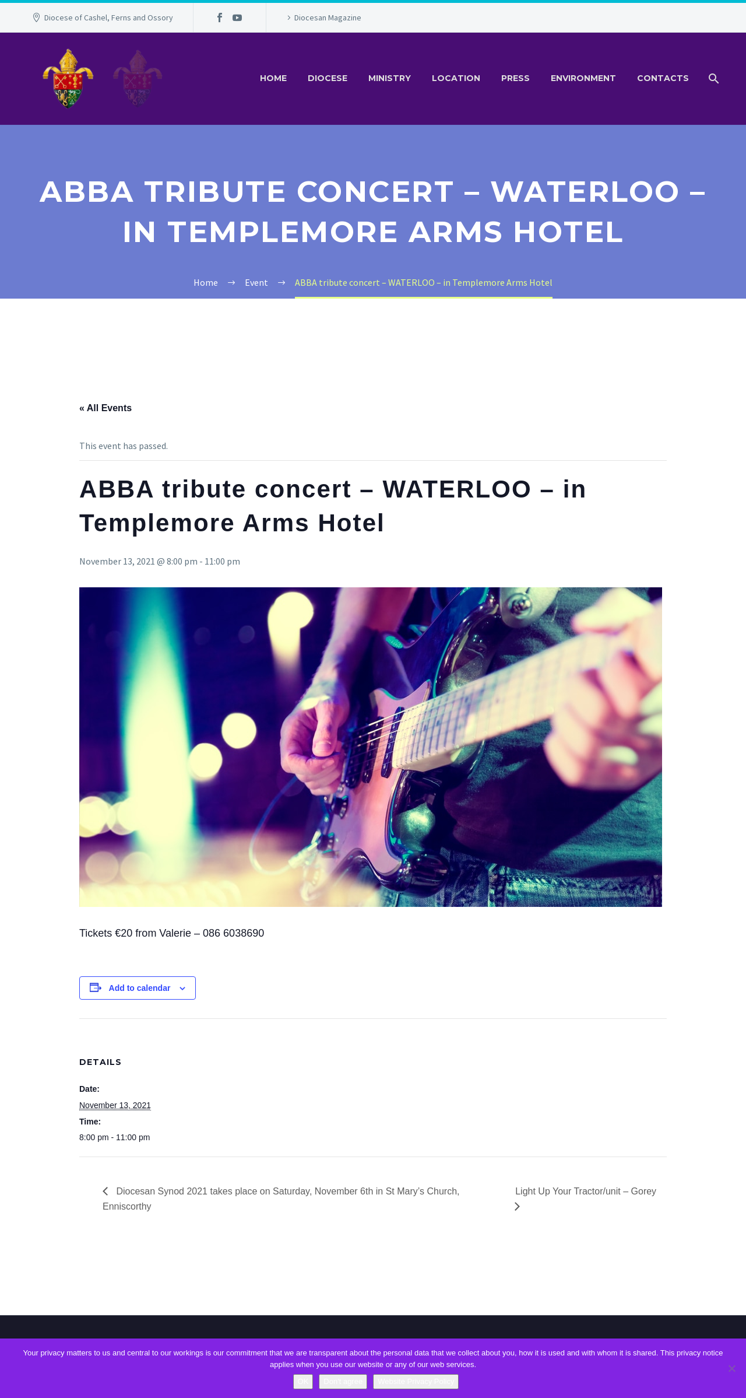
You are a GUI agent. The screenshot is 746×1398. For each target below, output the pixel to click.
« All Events (105, 408)
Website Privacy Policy (416, 1381)
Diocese (327, 78)
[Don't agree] (731, 1368)
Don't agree (343, 1381)
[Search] (712, 78)
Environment (583, 78)
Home (273, 78)
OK (303, 1381)
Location (456, 78)
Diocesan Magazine (327, 17)
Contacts (663, 78)
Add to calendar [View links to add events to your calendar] (140, 988)
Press (515, 78)
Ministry (389, 78)
